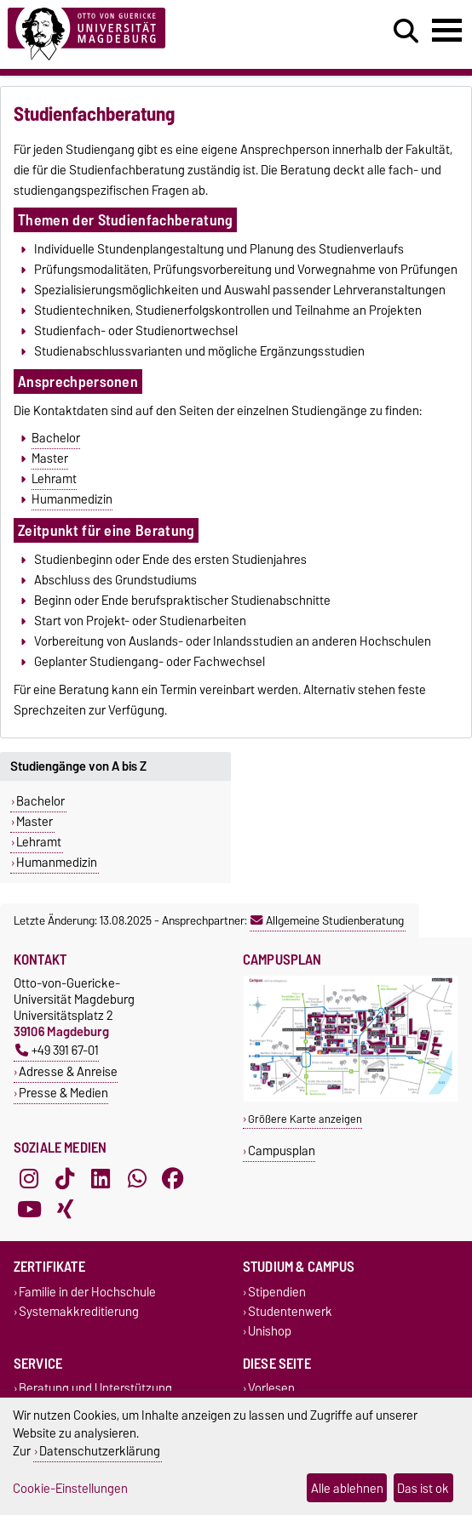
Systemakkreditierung (79, 1312)
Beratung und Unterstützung (95, 1388)
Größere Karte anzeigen (305, 1119)
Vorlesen (271, 1388)
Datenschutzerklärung (99, 1450)
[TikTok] (64, 1178)
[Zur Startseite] (144, 34)
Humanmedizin (72, 499)
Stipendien (277, 1291)
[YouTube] (29, 1208)
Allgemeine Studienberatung (327, 920)
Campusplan (281, 1150)
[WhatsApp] (137, 1178)
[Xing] (64, 1208)
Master (50, 458)
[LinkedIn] (100, 1178)
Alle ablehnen (347, 1488)
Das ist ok (423, 1488)
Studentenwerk (290, 1312)
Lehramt (54, 479)
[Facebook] (173, 1178)
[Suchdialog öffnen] (406, 31)
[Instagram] (29, 1178)
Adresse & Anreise (68, 1071)
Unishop (269, 1331)
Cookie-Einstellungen (70, 1488)
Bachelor (56, 438)
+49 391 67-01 (57, 1050)
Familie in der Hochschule (87, 1291)
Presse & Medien (63, 1092)
